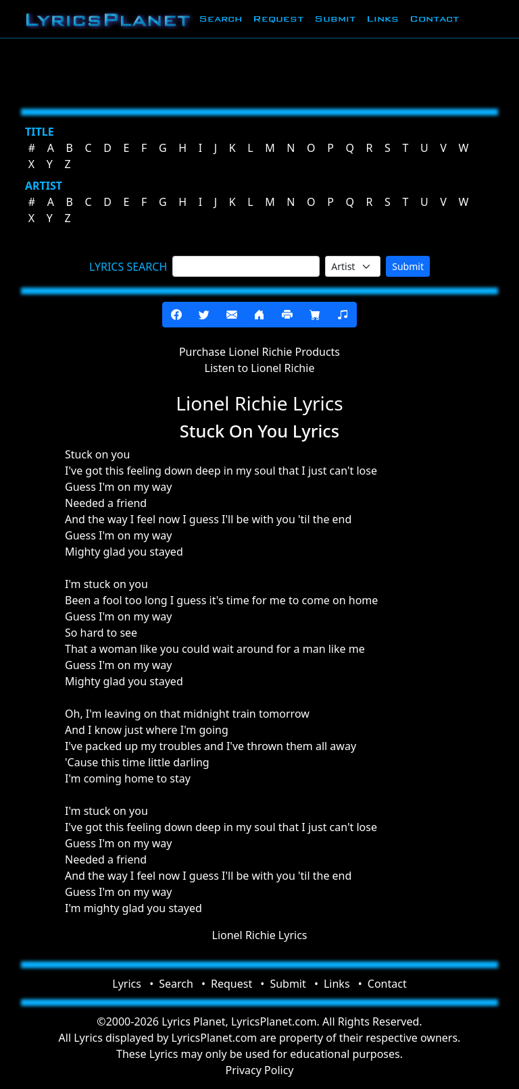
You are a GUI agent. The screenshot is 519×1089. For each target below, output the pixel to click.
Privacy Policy (260, 1070)
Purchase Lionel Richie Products (259, 351)
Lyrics (126, 983)
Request (278, 18)
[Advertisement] (259, 71)
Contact (434, 18)
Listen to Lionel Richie (260, 368)
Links (382, 18)
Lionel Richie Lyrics (259, 935)
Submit (334, 18)
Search (220, 18)
